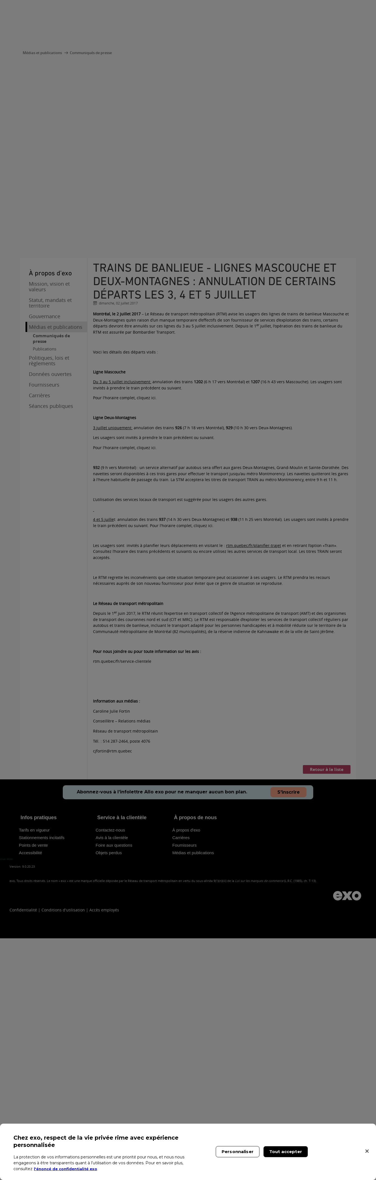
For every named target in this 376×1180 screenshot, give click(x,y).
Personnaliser (238, 1151)
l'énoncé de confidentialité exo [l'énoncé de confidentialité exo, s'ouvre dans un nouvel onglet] (67, 1168)
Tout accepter (285, 1151)
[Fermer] (367, 1151)
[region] (188, 1152)
